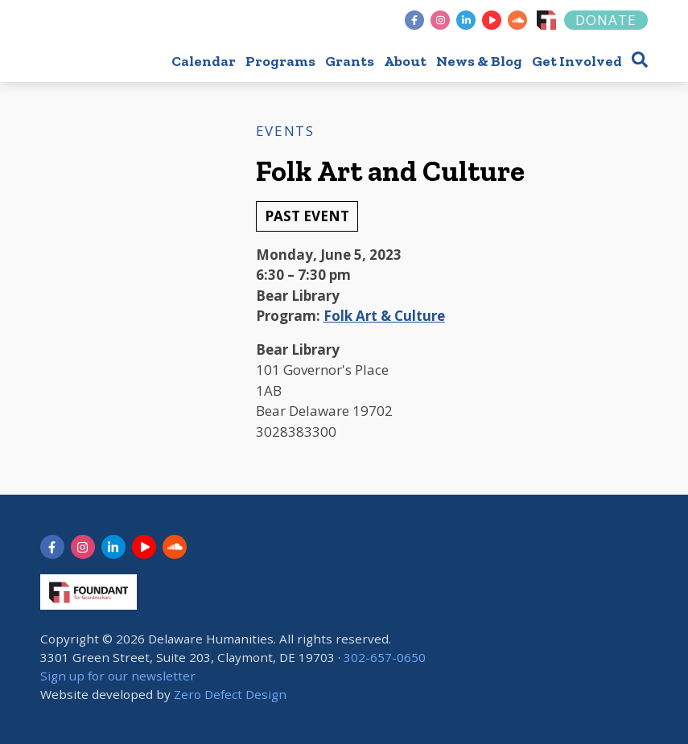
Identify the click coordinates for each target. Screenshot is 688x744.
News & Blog (479, 61)
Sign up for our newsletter (118, 676)
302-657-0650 (385, 657)
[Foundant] (546, 20)
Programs (280, 61)
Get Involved (577, 61)
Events (285, 130)
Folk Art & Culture (384, 315)
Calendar (203, 61)
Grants (349, 61)
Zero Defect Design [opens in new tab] (230, 694)
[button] (640, 59)
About (405, 61)
